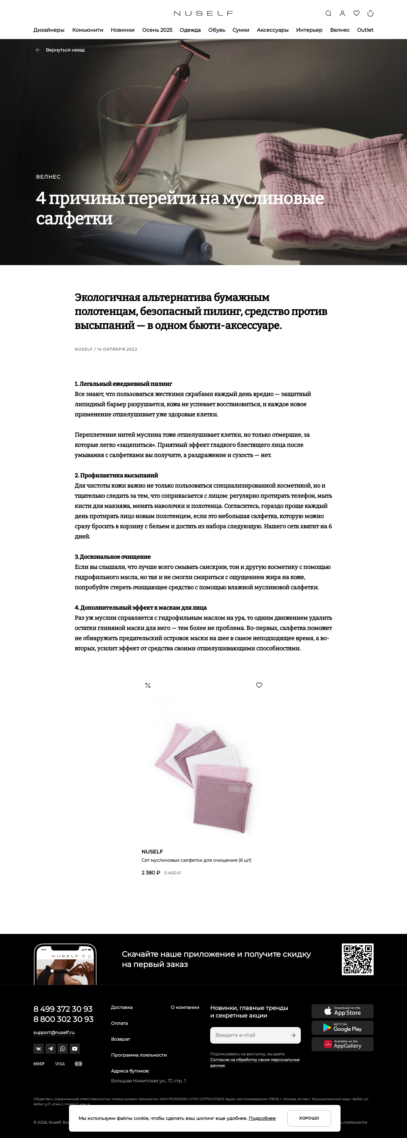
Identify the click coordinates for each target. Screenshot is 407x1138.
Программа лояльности (139, 1055)
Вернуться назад (60, 50)
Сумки (240, 30)
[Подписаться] (292, 1035)
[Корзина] (370, 13)
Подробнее (262, 1118)
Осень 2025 (157, 30)
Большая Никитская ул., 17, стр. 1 (148, 1081)
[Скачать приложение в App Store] (343, 1011)
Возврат (120, 1039)
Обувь (216, 30)
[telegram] (50, 1049)
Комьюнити (87, 30)
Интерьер (309, 30)
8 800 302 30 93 (63, 1019)
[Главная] (203, 13)
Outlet (365, 30)
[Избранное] (356, 13)
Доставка (122, 1007)
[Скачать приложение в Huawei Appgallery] (343, 1044)
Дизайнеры (49, 30)
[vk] (38, 1049)
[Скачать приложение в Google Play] (343, 1028)
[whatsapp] (63, 1049)
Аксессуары (273, 30)
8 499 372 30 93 (63, 1009)
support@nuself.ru (53, 1032)
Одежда (190, 30)
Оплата (119, 1023)
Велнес (340, 30)
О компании (185, 1007)
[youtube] (75, 1049)
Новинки (123, 30)
